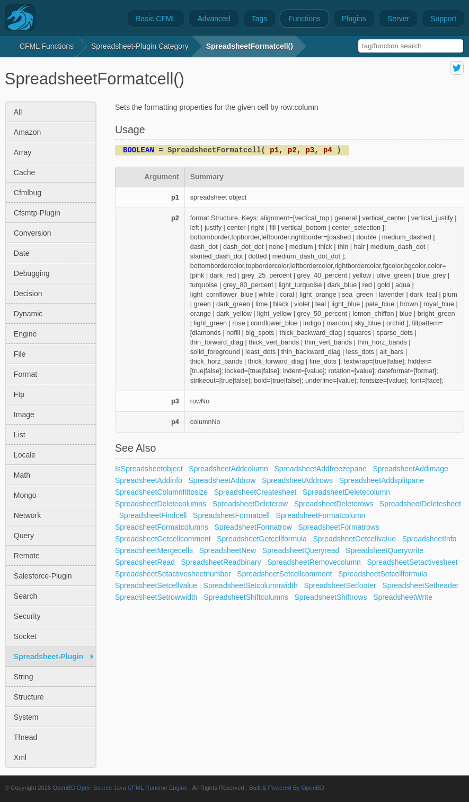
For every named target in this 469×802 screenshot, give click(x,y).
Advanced (213, 18)
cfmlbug (27, 192)
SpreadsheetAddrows (297, 480)
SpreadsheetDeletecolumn (346, 492)
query (24, 535)
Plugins (354, 18)
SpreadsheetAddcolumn (228, 468)
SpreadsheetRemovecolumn (314, 562)
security (27, 616)
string (23, 676)
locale (25, 455)
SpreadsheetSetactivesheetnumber (173, 574)
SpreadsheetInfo (429, 538)
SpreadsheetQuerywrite (384, 550)
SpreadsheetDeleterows (333, 503)
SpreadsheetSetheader (420, 585)
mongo (25, 495)
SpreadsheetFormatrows (338, 527)
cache (24, 172)
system (26, 717)
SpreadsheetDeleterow (250, 503)
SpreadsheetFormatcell (231, 515)
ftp (19, 394)
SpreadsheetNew (227, 550)
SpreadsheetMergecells (154, 550)
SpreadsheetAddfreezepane (320, 468)
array (22, 152)
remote (27, 555)
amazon (27, 132)
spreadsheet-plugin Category (140, 46)
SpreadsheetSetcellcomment (284, 574)
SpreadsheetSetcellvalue (156, 585)
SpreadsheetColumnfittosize (161, 492)
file (20, 354)
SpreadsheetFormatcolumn (321, 515)
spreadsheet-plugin (48, 656)
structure (29, 697)
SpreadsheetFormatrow (253, 527)
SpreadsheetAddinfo (148, 480)
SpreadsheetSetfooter (340, 585)
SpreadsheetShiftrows (331, 597)
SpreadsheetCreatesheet (255, 492)
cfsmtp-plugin (37, 213)
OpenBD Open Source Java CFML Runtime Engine (120, 787)
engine (25, 334)
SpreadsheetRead (145, 562)
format (25, 374)
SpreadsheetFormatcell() (249, 46)
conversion (32, 233)
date (22, 253)
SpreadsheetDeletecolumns (160, 503)
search (25, 596)
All (18, 112)
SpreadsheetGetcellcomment (163, 538)
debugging (32, 273)
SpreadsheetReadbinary (221, 562)
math (22, 475)
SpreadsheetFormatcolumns (161, 527)
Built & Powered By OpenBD (286, 787)
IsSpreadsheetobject (149, 468)
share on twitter (457, 68)
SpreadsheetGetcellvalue (354, 538)
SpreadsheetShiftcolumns (245, 597)
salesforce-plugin (43, 576)
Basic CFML (156, 18)
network (27, 515)
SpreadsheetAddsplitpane (381, 480)
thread (25, 737)
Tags (260, 18)
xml (20, 757)
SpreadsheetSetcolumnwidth (250, 585)
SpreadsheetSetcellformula (382, 574)
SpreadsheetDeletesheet (420, 503)
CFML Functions (47, 46)
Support (443, 18)
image (24, 414)
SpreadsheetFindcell (153, 515)
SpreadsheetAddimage (410, 468)
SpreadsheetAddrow (222, 480)
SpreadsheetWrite (402, 597)
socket (25, 636)
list (19, 434)
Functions (304, 18)
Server (398, 18)
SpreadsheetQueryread (301, 550)
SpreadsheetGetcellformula (262, 538)
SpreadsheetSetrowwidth (156, 597)
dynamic (28, 313)
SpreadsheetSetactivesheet (412, 562)
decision (28, 293)
